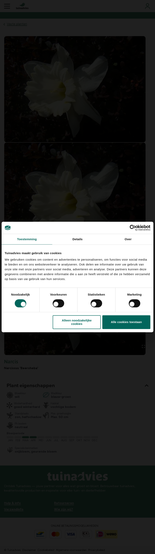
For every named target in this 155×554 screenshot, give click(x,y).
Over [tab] (128, 239)
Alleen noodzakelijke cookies (77, 322)
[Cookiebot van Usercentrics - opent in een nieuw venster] (132, 228)
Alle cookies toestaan (126, 322)
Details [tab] (77, 239)
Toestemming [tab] (27, 239)
